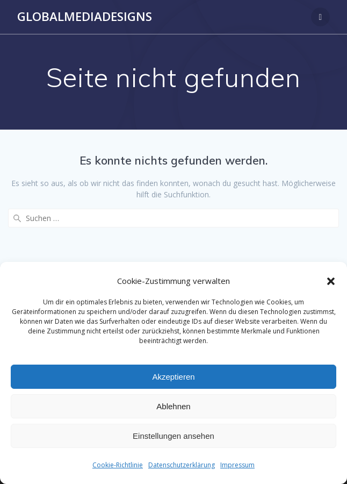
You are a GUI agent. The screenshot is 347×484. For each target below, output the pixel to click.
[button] (331, 281)
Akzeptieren (173, 376)
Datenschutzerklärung (181, 464)
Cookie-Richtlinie (117, 464)
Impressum (237, 464)
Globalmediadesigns (84, 17)
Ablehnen (173, 406)
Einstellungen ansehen (173, 435)
